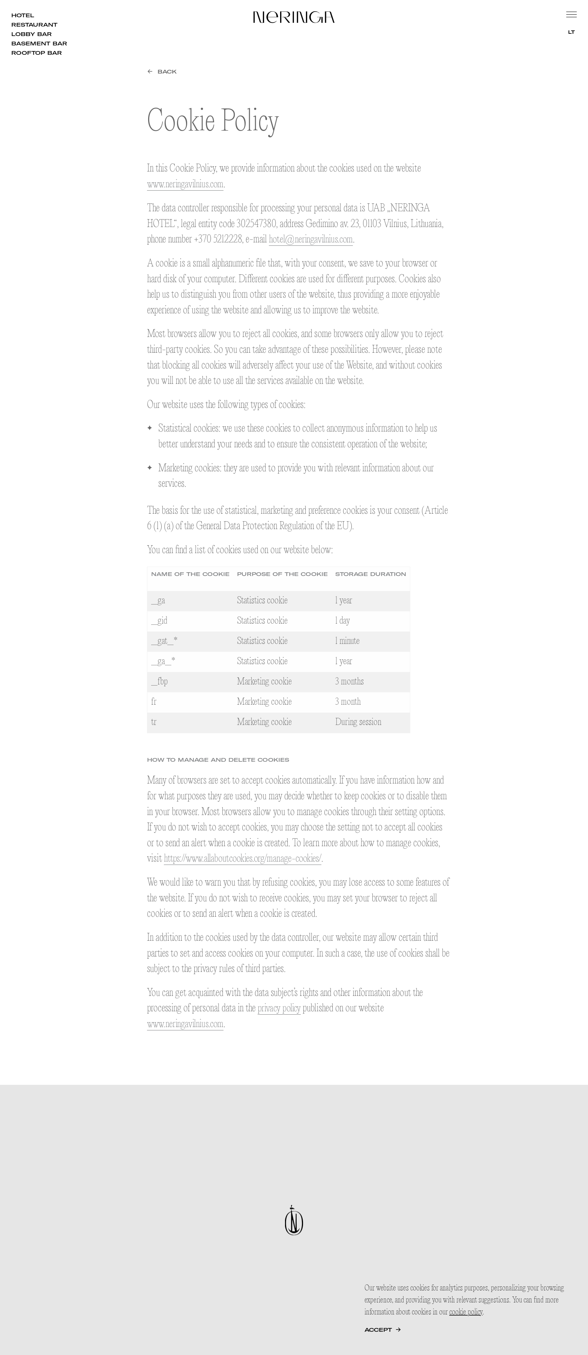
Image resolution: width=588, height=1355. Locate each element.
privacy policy (280, 1008)
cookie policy (466, 1312)
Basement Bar (39, 43)
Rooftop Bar (36, 53)
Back (167, 71)
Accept (378, 1329)
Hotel (22, 15)
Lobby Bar (31, 34)
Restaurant (34, 24)
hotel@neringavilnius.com (313, 239)
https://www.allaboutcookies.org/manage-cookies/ (247, 859)
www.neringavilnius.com (187, 184)
